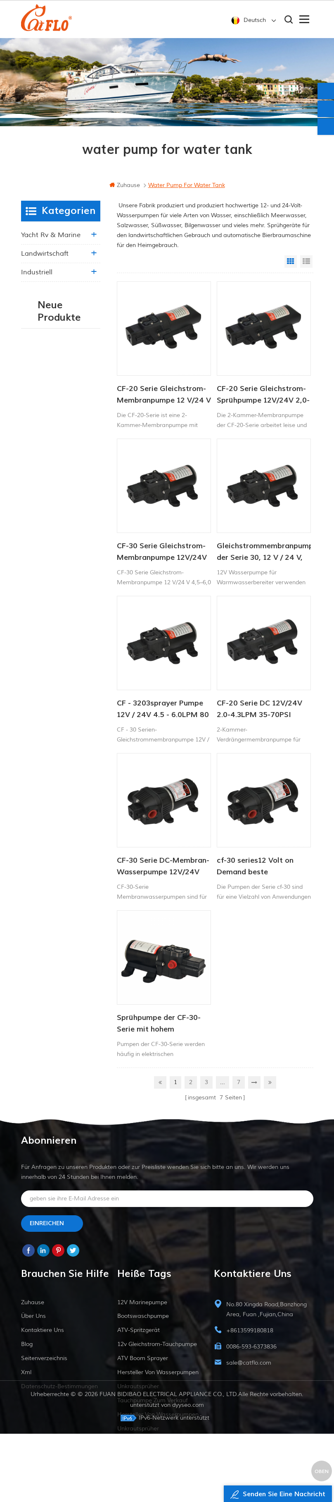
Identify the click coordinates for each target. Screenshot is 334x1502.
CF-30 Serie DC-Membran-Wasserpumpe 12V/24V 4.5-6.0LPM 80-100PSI (163, 867)
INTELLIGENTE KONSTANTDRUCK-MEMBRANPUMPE (77, 622)
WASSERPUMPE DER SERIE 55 (77, 448)
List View (306, 261)
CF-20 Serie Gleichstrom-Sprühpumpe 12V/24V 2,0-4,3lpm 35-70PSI (263, 395)
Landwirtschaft (45, 254)
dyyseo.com (188, 1473)
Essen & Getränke (49, 291)
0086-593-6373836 (251, 1347)
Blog (27, 1344)
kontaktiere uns (42, 1330)
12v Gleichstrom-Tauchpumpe (157, 1344)
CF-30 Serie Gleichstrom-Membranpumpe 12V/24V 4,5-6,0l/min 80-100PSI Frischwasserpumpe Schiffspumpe (162, 552)
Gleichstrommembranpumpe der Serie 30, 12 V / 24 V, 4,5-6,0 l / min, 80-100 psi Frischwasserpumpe (264, 552)
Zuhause (124, 185)
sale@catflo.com (248, 1363)
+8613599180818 (249, 1330)
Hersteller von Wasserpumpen (158, 1372)
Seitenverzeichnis (44, 1358)
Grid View (290, 261)
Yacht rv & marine (51, 235)
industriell (36, 272)
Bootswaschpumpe (143, 1316)
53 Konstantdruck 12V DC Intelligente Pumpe (77, 535)
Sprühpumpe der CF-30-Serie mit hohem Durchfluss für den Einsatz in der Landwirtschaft (163, 1024)
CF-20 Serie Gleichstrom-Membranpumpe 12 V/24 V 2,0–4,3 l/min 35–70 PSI (164, 395)
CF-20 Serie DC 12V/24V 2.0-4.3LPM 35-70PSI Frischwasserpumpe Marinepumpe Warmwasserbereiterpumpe (264, 709)
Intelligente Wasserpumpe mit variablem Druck (76, 362)
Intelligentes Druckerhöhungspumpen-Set (77, 405)
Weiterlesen (70, 380)
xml (26, 1372)
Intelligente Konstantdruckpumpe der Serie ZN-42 (77, 709)
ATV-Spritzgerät (138, 1330)
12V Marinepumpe (142, 1302)
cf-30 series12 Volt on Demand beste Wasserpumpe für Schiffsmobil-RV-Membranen (255, 867)
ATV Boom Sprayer (142, 1358)
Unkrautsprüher (138, 1386)
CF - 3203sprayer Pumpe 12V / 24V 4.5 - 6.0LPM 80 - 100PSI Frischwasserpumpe (163, 709)
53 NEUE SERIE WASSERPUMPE (77, 579)
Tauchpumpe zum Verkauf (152, 1400)
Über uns (33, 1316)
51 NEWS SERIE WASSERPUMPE (77, 666)
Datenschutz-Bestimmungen (59, 1386)
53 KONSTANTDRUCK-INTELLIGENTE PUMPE (77, 492)
